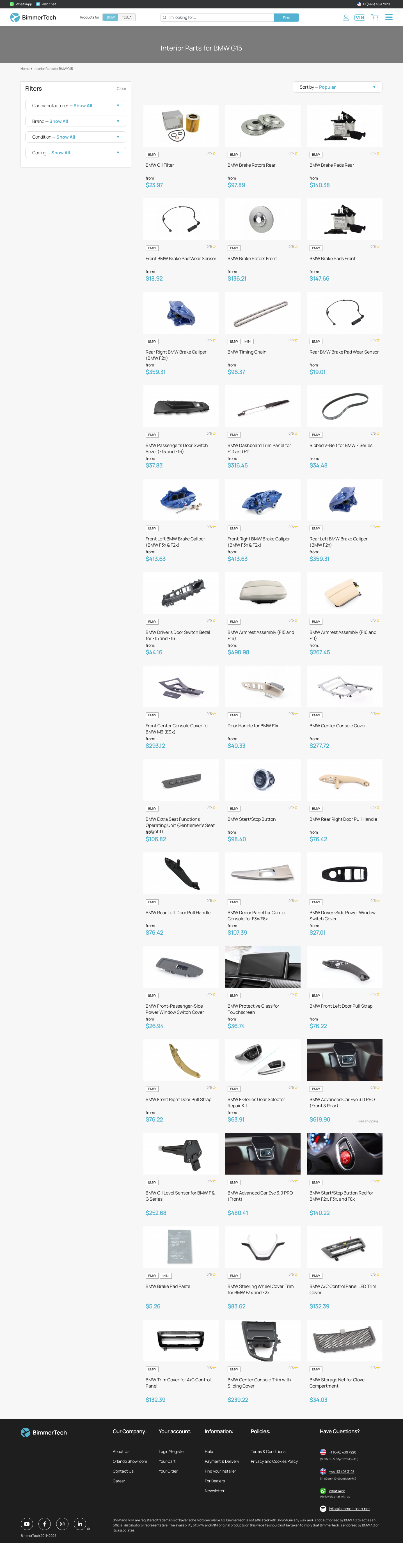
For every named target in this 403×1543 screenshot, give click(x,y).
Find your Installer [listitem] (220, 1471)
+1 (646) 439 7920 (342, 1452)
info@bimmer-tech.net (349, 1508)
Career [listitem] (119, 1481)
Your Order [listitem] (168, 1471)
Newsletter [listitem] (215, 1490)
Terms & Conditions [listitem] (268, 1451)
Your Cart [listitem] (167, 1461)
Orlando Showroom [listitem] (130, 1461)
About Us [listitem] (121, 1451)
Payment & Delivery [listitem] (222, 1461)
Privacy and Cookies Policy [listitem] (274, 1461)
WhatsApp (337, 1491)
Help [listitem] (209, 1451)
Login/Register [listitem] (172, 1451)
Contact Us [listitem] (123, 1471)
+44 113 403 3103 (341, 1471)
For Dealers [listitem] (215, 1481)
